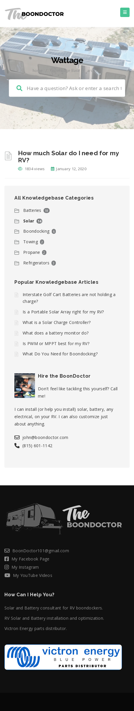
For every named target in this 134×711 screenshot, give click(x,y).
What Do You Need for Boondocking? (60, 354)
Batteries (32, 210)
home (38, 70)
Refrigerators (36, 263)
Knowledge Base (65, 70)
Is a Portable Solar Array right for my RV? (63, 312)
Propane (31, 252)
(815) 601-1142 (37, 445)
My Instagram (25, 567)
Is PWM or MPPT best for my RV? (56, 343)
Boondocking (36, 231)
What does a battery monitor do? (55, 333)
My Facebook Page (30, 559)
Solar (28, 221)
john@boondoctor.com (45, 437)
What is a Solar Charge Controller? (57, 322)
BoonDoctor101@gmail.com (40, 550)
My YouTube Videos (32, 575)
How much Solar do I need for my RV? (68, 156)
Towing (30, 241)
